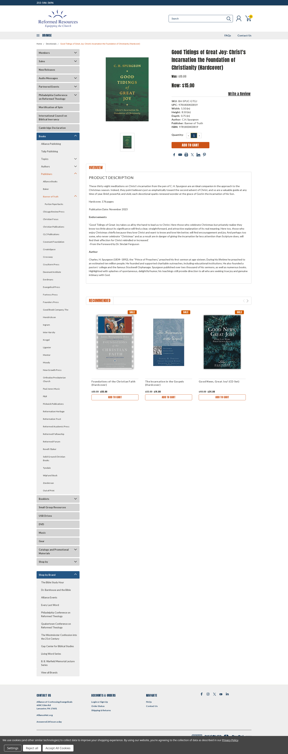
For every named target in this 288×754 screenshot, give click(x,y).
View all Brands (49, 672)
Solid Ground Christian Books (54, 458)
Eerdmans (48, 279)
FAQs (227, 35)
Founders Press (51, 302)
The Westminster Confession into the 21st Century (59, 637)
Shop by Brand (47, 574)
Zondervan (48, 483)
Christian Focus (50, 219)
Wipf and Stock (50, 475)
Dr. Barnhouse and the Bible (56, 589)
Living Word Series (51, 653)
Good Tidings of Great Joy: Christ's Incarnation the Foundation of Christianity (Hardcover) (100, 44)
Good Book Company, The (55, 309)
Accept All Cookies (58, 748)
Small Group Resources (52, 507)
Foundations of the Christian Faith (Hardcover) (113, 383)
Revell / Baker (49, 449)
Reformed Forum (51, 441)
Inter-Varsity (49, 332)
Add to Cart (115, 397)
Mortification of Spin (51, 107)
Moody (46, 362)
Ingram (46, 324)
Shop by (43, 561)
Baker (46, 189)
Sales (42, 61)
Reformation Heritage (53, 411)
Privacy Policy (230, 740)
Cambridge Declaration (52, 127)
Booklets (44, 498)
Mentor (47, 355)
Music (42, 532)
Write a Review (239, 94)
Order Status (98, 706)
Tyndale (47, 467)
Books (42, 136)
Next (247, 301)
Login (94, 701)
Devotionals (51, 44)
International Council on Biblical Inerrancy (53, 117)
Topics (44, 158)
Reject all (32, 748)
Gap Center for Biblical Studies (57, 646)
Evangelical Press (51, 287)
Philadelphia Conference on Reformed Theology (53, 97)
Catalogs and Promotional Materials (54, 551)
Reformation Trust (52, 419)
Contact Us (244, 35)
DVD (41, 524)
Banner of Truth (50, 196)
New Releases (47, 69)
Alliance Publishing (51, 143)
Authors (45, 166)
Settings (12, 748)
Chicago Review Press (53, 211)
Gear (41, 541)
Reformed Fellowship (53, 434)
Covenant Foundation (53, 241)
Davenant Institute (52, 272)
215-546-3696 (45, 2)
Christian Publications (53, 226)
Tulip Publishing (49, 151)
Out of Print (48, 490)
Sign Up (104, 701)
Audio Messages (48, 78)
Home (39, 44)
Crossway (48, 257)
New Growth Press (52, 370)
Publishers (46, 174)
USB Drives (45, 515)
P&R (45, 396)
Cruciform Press (51, 264)
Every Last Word (50, 605)
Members (44, 52)
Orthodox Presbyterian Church (54, 379)
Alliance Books (50, 181)
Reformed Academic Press (56, 426)
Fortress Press (50, 294)
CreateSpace (49, 249)
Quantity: (177, 134)
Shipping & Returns (101, 710)
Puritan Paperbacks (54, 204)
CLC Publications (51, 234)
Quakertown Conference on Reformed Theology (56, 625)
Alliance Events (49, 597)
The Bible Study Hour (52, 582)
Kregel (46, 339)
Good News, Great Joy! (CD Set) (219, 381)
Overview (96, 167)
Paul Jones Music (51, 388)
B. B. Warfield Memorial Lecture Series (58, 663)
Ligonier (47, 347)
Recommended (99, 300)
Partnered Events (49, 86)
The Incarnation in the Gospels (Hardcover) (164, 383)
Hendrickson (49, 317)
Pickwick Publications (53, 403)
